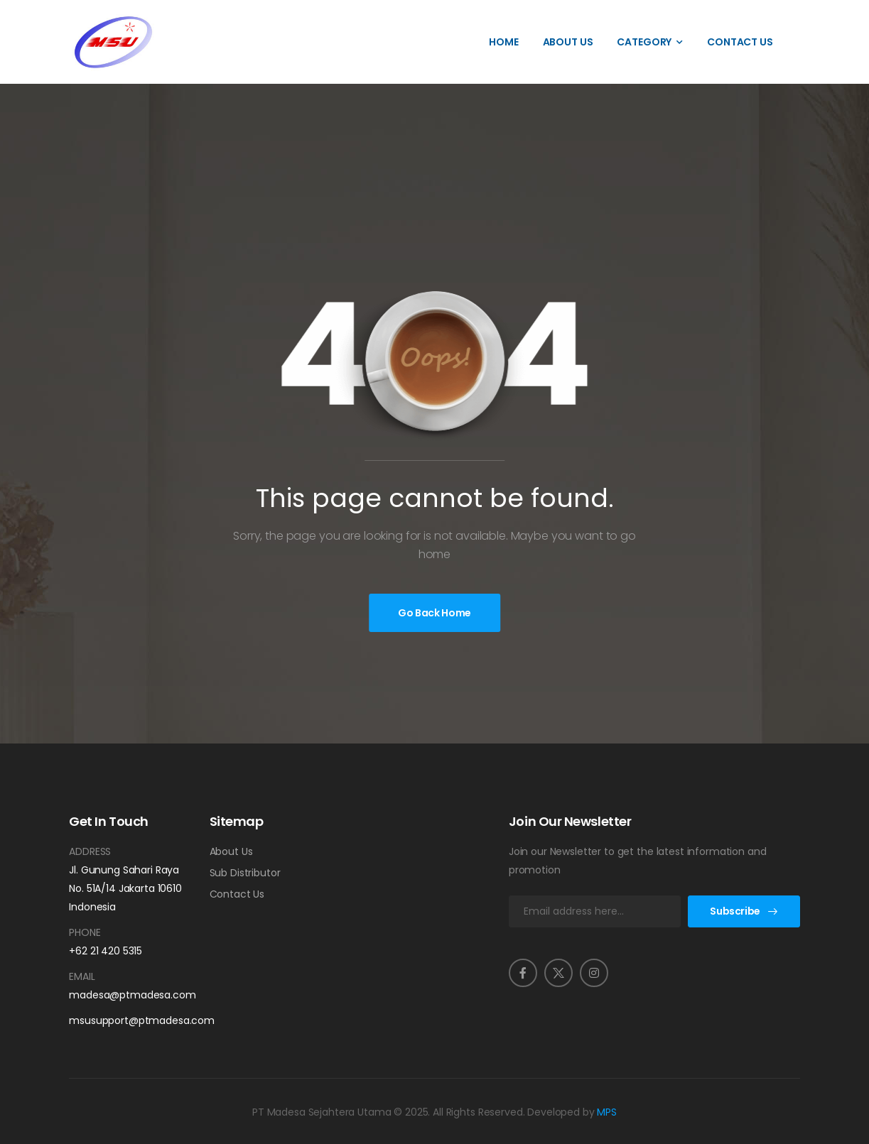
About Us (568, 42)
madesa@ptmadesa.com (128, 995)
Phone (84, 932)
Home (503, 42)
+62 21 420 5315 (105, 951)
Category (644, 42)
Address (90, 851)
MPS (607, 1112)
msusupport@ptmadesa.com (128, 1020)
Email (82, 976)
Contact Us (740, 42)
